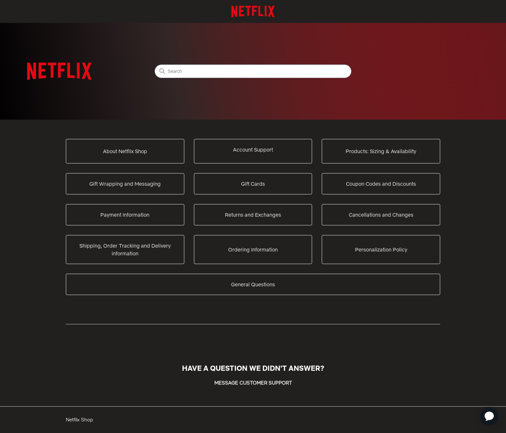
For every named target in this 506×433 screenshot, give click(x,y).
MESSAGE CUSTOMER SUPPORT (253, 383)
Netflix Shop (79, 420)
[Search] (253, 71)
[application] (489, 416)
